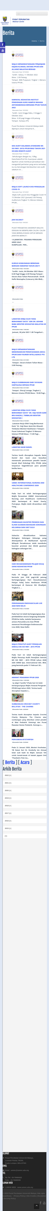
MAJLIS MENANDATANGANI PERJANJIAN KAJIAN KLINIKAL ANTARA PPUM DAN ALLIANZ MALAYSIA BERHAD (28, 66)
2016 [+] (8, 821)
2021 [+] (8, 783)
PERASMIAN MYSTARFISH (22, 739)
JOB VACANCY (17, 220)
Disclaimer (42, 1196)
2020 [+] (8, 790)
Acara (25, 762)
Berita (10, 762)
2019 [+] (8, 798)
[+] (6, 836)
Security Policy (10, 1199)
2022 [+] (8, 775)
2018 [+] (8, 806)
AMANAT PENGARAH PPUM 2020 (25, 677)
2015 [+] (8, 828)
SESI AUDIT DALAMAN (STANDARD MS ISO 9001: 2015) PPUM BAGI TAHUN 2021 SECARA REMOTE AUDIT (28, 148)
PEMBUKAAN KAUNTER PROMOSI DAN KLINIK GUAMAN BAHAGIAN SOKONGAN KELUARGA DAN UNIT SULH (29, 524)
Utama (34, 41)
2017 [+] (8, 813)
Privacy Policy (19, 1196)
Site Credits (31, 1196)
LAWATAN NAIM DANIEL (22, 447)
